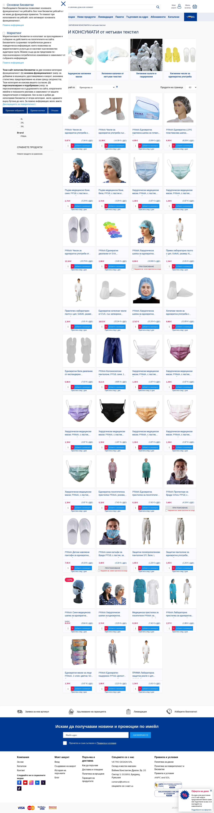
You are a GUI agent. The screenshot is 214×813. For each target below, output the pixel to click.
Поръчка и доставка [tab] (88, 759)
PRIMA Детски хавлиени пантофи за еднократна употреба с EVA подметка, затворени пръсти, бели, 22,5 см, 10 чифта (78, 554)
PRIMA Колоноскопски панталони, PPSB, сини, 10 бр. (112, 373)
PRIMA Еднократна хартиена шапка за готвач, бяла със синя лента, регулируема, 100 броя (145, 131)
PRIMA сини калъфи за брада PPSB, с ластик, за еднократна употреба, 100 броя (112, 554)
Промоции (68, 16)
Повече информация (13, 25)
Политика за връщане (93, 773)
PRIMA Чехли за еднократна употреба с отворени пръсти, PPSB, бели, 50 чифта (77, 131)
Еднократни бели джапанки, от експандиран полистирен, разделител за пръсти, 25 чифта (79, 373)
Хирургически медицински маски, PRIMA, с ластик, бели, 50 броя (145, 373)
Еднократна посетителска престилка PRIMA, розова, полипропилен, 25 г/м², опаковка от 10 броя (112, 493)
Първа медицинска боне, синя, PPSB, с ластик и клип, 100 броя (77, 192)
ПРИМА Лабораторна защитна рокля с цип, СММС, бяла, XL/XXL (143, 674)
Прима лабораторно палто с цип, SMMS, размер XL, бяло (179, 252)
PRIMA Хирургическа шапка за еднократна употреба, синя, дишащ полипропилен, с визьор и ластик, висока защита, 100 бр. (146, 252)
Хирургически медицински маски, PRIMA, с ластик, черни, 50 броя (112, 433)
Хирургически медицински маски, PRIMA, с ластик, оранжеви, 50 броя (145, 433)
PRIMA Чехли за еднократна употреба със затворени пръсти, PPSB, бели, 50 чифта (111, 131)
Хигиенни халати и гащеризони (146, 75)
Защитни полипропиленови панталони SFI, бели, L (146, 554)
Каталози (173, 16)
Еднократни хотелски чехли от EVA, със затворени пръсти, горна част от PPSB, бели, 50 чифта (113, 312)
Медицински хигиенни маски (79, 75)
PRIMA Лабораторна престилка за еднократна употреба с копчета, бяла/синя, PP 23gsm (179, 614)
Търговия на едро (137, 16)
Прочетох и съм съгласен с (92, 743)
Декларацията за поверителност (19, 104)
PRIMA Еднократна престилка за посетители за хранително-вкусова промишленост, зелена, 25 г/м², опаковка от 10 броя (146, 493)
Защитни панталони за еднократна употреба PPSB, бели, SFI (177, 554)
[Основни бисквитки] (4, 5)
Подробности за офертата (201, 810)
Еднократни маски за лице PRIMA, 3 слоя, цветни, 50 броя (78, 674)
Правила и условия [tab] (166, 757)
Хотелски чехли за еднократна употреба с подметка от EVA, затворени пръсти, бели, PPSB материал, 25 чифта (179, 312)
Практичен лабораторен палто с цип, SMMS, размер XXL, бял (78, 312)
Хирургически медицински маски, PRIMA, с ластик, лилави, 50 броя (78, 433)
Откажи (54, 110)
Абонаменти (158, 16)
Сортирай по (68, 87)
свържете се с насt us (122, 786)
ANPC (157, 777)
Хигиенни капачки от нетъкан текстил (113, 75)
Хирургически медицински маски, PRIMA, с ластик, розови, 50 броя (179, 433)
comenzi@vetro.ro (120, 781)
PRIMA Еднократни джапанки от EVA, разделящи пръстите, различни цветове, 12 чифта (109, 252)
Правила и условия (106, 743)
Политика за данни (164, 761)
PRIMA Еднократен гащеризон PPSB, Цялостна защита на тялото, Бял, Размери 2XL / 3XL (113, 674)
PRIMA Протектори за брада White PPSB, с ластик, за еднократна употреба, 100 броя (177, 493)
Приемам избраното (15, 110)
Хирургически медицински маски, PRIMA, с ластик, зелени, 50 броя (179, 192)
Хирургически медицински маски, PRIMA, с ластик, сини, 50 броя (145, 192)
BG (190, 16)
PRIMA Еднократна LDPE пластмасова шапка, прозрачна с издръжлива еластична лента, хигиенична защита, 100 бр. (180, 131)
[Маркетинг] (4, 33)
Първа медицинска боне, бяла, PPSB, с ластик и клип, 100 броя (111, 192)
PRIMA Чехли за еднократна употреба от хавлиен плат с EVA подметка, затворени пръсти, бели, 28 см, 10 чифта (77, 252)
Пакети (119, 16)
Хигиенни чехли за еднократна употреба (180, 75)
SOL (168, 777)
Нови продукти (86, 16)
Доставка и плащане (92, 769)
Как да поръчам (90, 765)
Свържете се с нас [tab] (123, 757)
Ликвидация (105, 16)
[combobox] (109, 7)
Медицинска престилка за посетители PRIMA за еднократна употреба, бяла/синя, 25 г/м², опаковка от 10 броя (146, 614)
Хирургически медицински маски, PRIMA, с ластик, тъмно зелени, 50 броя (78, 493)
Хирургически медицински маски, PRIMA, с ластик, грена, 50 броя (179, 373)
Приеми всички (37, 110)
